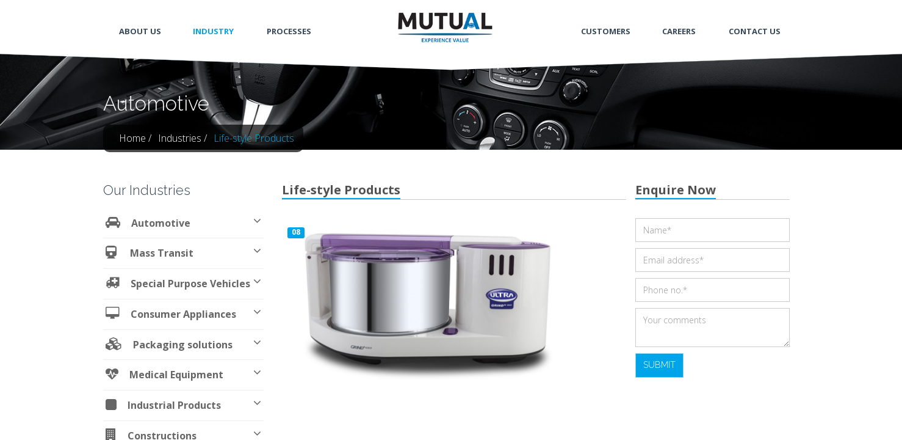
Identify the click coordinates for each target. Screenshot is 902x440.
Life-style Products (254, 138)
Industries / (182, 138)
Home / (135, 138)
